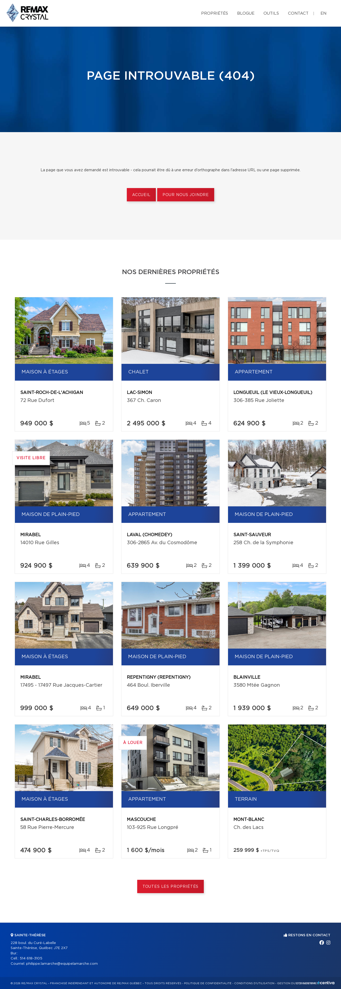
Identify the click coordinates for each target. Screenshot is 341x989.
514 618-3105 (31, 958)
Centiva (326, 982)
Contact (298, 13)
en (323, 13)
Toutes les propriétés (171, 887)
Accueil (141, 195)
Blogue (245, 13)
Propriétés (214, 13)
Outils (271, 13)
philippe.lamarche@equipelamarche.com (62, 964)
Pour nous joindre (186, 195)
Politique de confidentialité (208, 983)
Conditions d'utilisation (254, 983)
